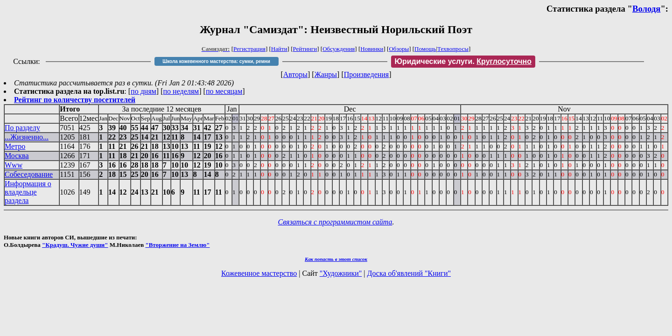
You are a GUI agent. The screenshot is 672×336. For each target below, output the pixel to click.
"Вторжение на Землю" (177, 244)
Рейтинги (305, 48)
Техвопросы (453, 48)
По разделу (22, 128)
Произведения (366, 74)
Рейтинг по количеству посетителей (74, 100)
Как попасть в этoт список (336, 259)
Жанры (326, 74)
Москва (17, 156)
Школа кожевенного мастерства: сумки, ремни (216, 61)
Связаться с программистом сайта (335, 222)
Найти (279, 48)
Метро (15, 146)
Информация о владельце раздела (28, 192)
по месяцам (224, 91)
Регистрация (249, 48)
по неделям (181, 91)
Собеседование (29, 174)
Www (13, 165)
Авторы (295, 74)
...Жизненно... (27, 137)
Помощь (425, 48)
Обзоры (399, 48)
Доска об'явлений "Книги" (409, 273)
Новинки (371, 48)
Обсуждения (338, 48)
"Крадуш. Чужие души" (75, 244)
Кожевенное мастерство (259, 273)
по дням (143, 91)
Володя (646, 9)
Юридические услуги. (463, 61)
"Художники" (341, 273)
